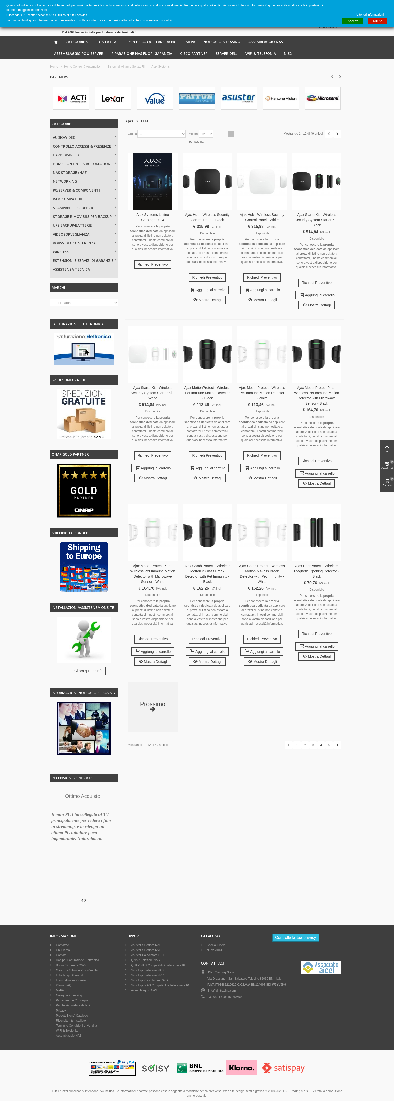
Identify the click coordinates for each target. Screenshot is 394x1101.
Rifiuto (377, 21)
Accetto (353, 21)
